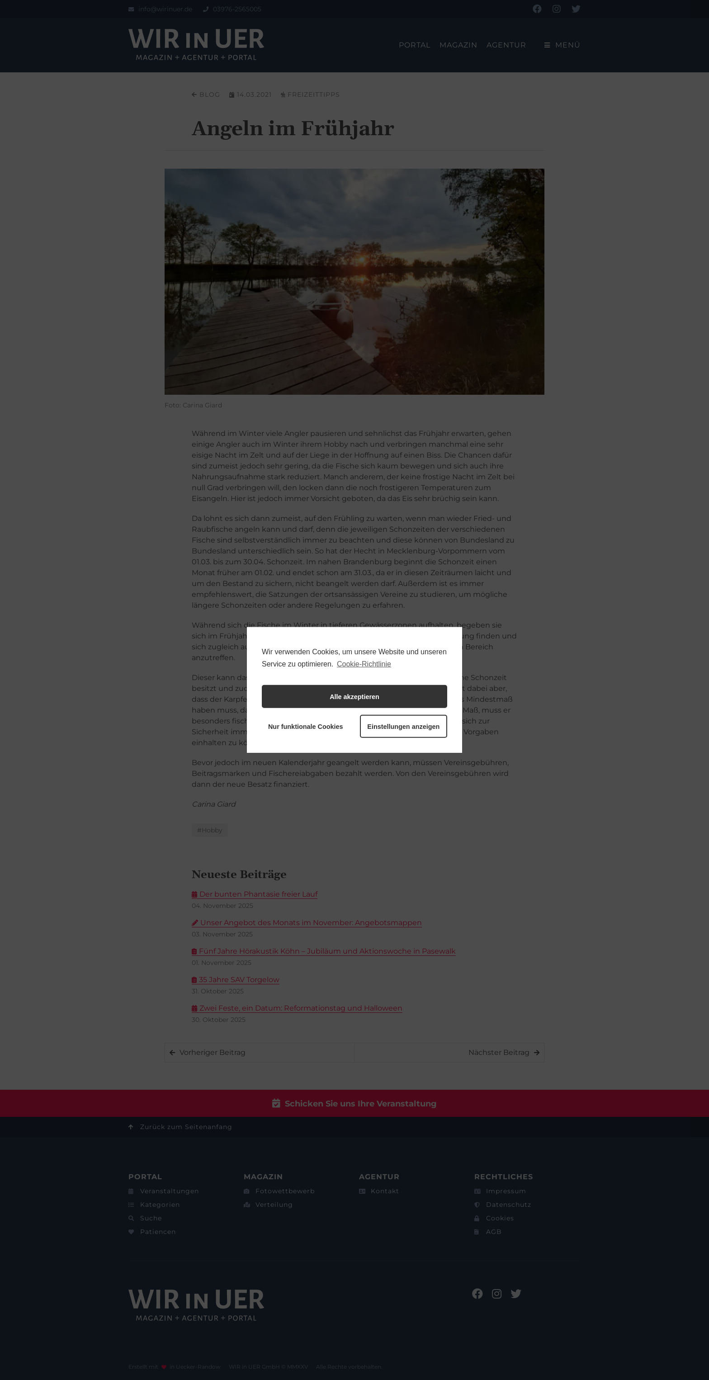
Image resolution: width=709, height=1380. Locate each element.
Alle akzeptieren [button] (354, 696)
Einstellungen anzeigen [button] (403, 726)
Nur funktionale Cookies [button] (305, 726)
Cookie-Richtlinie (364, 664)
